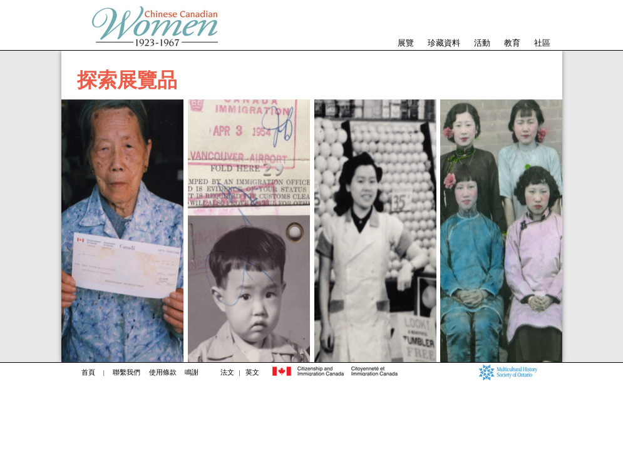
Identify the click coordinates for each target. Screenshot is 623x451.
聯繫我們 (126, 372)
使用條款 (163, 372)
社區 (542, 43)
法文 (227, 372)
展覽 (406, 43)
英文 (252, 372)
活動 (482, 43)
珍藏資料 (444, 43)
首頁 (88, 372)
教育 (512, 43)
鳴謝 (191, 372)
